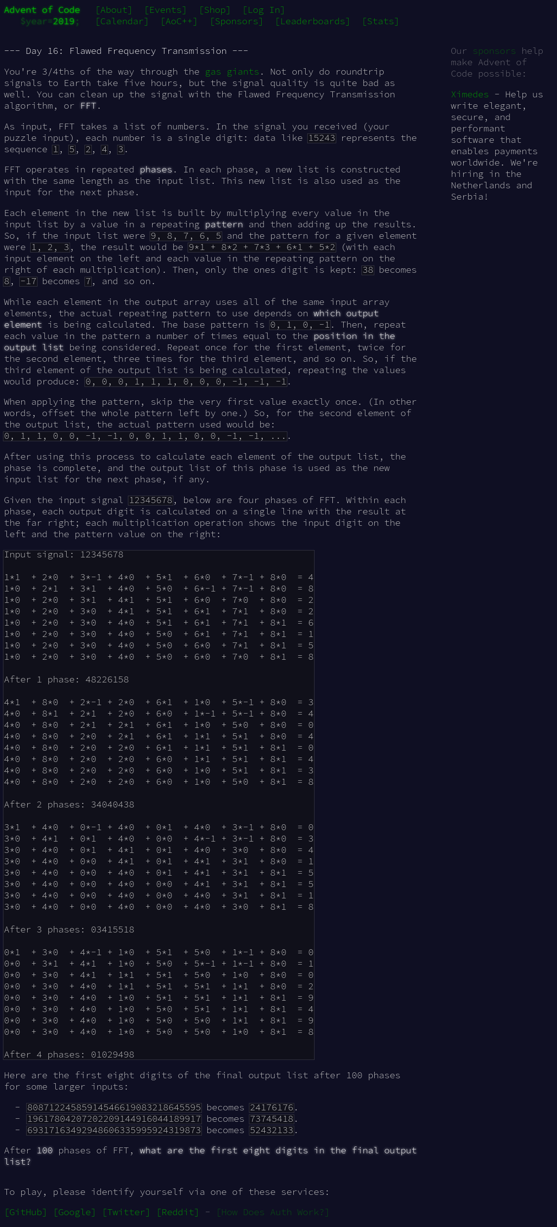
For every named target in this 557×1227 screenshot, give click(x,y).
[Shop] (215, 9)
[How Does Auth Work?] (273, 1212)
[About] (114, 9)
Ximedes (470, 94)
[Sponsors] (236, 21)
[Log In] (263, 9)
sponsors (494, 50)
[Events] (165, 9)
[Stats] (380, 21)
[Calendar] (122, 21)
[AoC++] (179, 21)
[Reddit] (177, 1212)
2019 (64, 21)
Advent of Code (42, 9)
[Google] (74, 1212)
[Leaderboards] (313, 21)
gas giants (232, 71)
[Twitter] (126, 1212)
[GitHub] (25, 1212)
